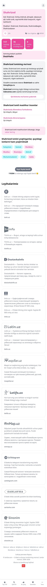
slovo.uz (26, 547)
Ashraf (28, 152)
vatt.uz (41, 547)
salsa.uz (12, 547)
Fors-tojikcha (32, 33)
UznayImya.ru (9, 85)
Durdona (28, 147)
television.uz (34, 547)
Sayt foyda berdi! (23, 169)
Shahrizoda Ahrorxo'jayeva (14, 118)
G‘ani (23, 157)
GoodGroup (24, 562)
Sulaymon (7, 147)
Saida (31, 157)
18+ (23, 566)
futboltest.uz (34, 550)
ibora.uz (6, 547)
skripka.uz (19, 547)
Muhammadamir (10, 157)
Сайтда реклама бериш (23, 554)
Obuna (15, 562)
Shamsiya (18, 152)
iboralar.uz (11, 550)
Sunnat (18, 147)
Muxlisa (6, 152)
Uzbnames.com (9, 92)
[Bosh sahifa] (4, 5)
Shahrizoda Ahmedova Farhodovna (17, 109)
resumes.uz (20, 550)
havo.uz (27, 550)
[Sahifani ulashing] (43, 5)
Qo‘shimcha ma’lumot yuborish (23, 97)
